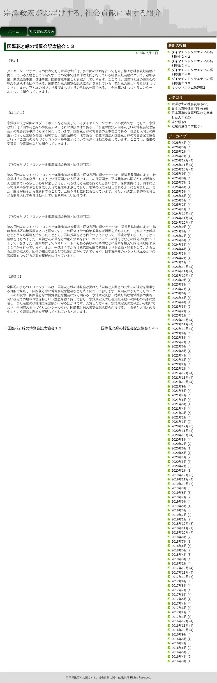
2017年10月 (180, 577)
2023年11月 (180, 271)
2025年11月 (180, 165)
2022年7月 (179, 342)
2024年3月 (179, 253)
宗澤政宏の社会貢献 (186, 104)
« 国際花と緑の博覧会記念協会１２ (33, 328)
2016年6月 (179, 648)
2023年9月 (179, 280)
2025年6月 (179, 187)
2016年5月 (179, 652)
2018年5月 (179, 550)
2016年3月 (179, 661)
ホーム (13, 31)
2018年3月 (179, 559)
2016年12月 (180, 621)
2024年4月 (179, 249)
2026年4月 (179, 142)
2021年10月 (180, 382)
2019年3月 (179, 510)
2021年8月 (179, 390)
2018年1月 (179, 563)
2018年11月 (180, 528)
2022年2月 (179, 364)
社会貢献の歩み (42, 31)
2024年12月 (180, 213)
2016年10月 (180, 630)
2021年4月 (179, 408)
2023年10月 (180, 275)
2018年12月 (180, 523)
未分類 (176, 122)
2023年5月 (179, 298)
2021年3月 (179, 413)
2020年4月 (179, 457)
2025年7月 (179, 182)
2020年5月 (179, 453)
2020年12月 (180, 426)
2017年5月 (179, 599)
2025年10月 (180, 169)
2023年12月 (180, 267)
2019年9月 (179, 488)
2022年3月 (179, 360)
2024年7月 (179, 236)
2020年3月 (179, 461)
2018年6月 (179, 546)
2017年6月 (179, 594)
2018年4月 (179, 554)
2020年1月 (179, 470)
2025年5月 (179, 191)
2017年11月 (180, 572)
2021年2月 (179, 417)
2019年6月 (179, 501)
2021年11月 (180, 377)
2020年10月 (180, 435)
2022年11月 (180, 324)
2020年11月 (180, 430)
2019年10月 (180, 484)
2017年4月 (179, 603)
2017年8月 (179, 585)
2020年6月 (179, 448)
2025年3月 (179, 200)
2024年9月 (179, 227)
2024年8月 (179, 231)
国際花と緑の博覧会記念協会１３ (41, 46)
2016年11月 (180, 625)
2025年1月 (179, 209)
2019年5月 (179, 506)
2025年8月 (179, 178)
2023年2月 (179, 311)
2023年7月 (179, 289)
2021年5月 (179, 404)
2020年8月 (179, 439)
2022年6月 (179, 346)
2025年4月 (179, 196)
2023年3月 (179, 306)
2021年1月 (179, 421)
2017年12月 (180, 568)
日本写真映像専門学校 (187, 108)
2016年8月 (179, 639)
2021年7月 (179, 395)
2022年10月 (180, 329)
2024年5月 (179, 244)
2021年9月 (179, 386)
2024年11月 (180, 218)
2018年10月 (180, 532)
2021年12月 (180, 373)
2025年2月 (179, 204)
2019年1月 (179, 519)
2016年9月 (179, 634)
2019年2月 (179, 515)
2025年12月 (180, 160)
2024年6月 (179, 240)
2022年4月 (179, 355)
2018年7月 (179, 541)
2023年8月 (179, 284)
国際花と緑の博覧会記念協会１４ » (129, 328)
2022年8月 (179, 337)
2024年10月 (180, 222)
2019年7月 (179, 497)
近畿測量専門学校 (184, 126)
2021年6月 (179, 400)
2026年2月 (179, 151)
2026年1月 (179, 156)
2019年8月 (179, 492)
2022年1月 (179, 368)
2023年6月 (179, 293)
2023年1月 (179, 315)
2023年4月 (179, 302)
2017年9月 (179, 581)
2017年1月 (179, 617)
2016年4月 (179, 656)
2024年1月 (179, 262)
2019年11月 (180, 479)
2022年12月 (180, 320)
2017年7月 (179, 590)
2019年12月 (180, 475)
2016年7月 (179, 643)
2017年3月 (179, 608)
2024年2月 (179, 258)
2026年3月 (179, 147)
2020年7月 (179, 444)
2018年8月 (179, 537)
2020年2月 (179, 466)
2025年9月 (179, 173)
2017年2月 (179, 612)
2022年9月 (179, 333)
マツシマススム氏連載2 (188, 87)
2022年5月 (179, 351)
